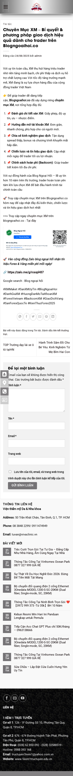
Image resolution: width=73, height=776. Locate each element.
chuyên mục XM (37, 216)
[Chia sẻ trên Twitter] (33, 317)
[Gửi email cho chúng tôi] (14, 698)
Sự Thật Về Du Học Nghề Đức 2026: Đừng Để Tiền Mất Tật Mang (41, 575)
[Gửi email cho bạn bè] (40, 317)
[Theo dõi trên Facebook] (7, 698)
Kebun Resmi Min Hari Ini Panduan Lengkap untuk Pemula (36, 616)
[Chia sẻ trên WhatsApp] (20, 317)
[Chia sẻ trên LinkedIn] (53, 317)
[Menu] (5, 7)
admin (38, 55)
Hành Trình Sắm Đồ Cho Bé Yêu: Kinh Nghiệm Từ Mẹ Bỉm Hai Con (54, 347)
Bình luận (14, 385)
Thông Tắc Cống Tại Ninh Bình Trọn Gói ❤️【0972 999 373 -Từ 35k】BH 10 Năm (42, 603)
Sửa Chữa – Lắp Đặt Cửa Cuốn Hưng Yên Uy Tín (40, 668)
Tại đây (31, 220)
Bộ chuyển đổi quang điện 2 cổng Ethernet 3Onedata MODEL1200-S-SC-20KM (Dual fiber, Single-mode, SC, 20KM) (41, 590)
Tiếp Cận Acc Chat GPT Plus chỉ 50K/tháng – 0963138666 (41, 628)
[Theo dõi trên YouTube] (22, 698)
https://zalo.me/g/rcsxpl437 (26, 272)
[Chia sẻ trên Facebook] (27, 317)
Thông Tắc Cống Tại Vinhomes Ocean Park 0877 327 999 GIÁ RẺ (42, 563)
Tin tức (7, 24)
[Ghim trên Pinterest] (46, 317)
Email (12, 436)
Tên (11, 418)
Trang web (14, 453)
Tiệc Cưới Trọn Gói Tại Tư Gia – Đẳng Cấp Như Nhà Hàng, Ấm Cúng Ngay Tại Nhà (41, 551)
